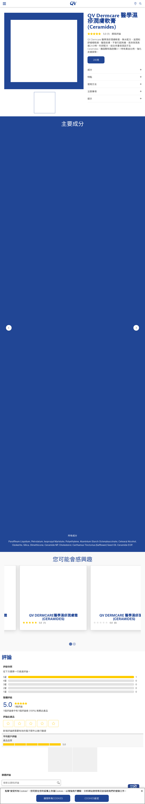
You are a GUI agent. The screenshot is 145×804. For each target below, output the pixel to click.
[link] (21, 399)
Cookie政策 (115, 744)
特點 (115, 77)
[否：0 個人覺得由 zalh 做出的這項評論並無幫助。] (27, 582)
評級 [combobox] (10, 487)
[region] (72, 796)
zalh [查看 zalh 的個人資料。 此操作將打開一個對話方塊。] (5, 517)
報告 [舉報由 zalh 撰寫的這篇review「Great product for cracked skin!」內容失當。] (39, 582)
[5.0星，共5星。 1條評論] (20, 333)
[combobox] (129, 497)
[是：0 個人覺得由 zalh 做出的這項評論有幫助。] (19, 582)
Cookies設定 (92, 798)
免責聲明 (135, 744)
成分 (115, 69)
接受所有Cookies (53, 798)
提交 (72, 638)
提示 (115, 98)
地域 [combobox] (28, 487)
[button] (8, 419)
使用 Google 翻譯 (12, 544)
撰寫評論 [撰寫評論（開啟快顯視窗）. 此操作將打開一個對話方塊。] (116, 34)
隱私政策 (95, 744)
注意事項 (115, 91)
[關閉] (142, 791)
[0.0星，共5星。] (88, 333)
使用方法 (115, 84)
